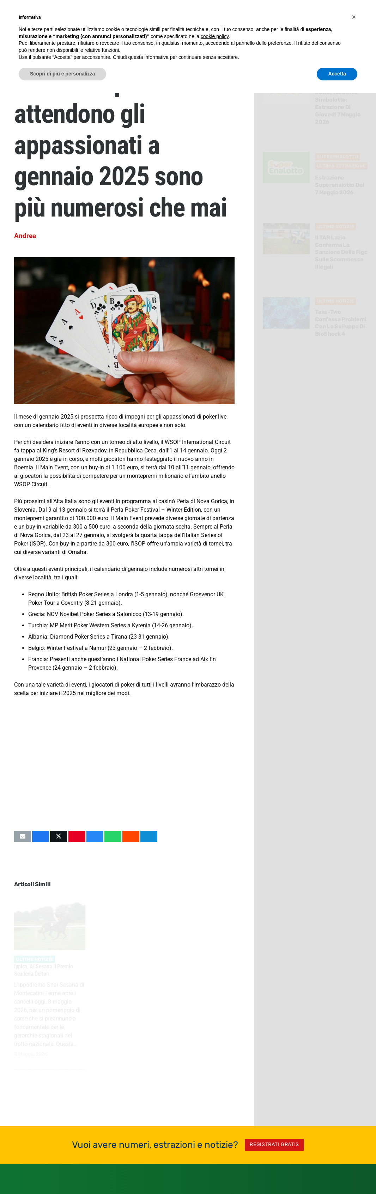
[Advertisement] (123, 763)
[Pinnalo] (76, 836)
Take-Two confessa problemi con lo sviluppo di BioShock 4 (341, 323)
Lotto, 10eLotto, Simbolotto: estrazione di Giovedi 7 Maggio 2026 (338, 107)
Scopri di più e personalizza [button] (62, 74)
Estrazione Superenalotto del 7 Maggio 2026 (340, 185)
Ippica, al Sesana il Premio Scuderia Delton (43, 970)
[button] (353, 17)
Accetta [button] (337, 74)
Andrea (25, 236)
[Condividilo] (40, 836)
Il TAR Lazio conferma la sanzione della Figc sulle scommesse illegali (341, 252)
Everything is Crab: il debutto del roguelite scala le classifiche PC (120, 974)
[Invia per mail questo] (22, 836)
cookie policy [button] (215, 36)
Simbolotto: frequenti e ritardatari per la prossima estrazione (194, 974)
